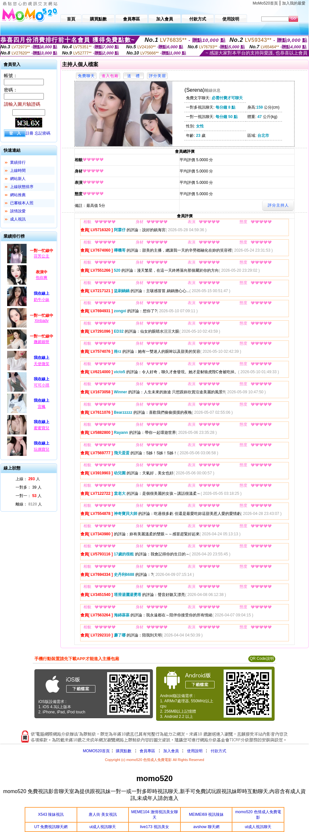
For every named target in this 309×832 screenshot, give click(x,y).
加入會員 (171, 751)
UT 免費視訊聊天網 (51, 827)
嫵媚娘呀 (41, 341)
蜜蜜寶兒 (41, 428)
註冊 (29, 133)
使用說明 (195, 751)
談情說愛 (18, 211)
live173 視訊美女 (154, 827)
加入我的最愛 (293, 3)
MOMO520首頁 (96, 751)
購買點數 (123, 751)
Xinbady (41, 320)
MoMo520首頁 (265, 3)
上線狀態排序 (21, 186)
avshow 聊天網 (206, 827)
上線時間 (18, 170)
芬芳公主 (41, 256)
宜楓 (41, 406)
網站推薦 (18, 195)
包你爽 (41, 277)
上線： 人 (28, 479)
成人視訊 (18, 219)
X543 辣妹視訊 (51, 814)
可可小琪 (41, 385)
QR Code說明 (262, 658)
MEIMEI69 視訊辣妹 (206, 814)
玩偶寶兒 (41, 449)
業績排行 (18, 162)
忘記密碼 (42, 133)
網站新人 (18, 178)
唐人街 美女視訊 (103, 814)
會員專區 (147, 751)
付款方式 (218, 751)
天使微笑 (41, 364)
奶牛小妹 (41, 299)
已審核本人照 (21, 203)
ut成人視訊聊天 (102, 827)
